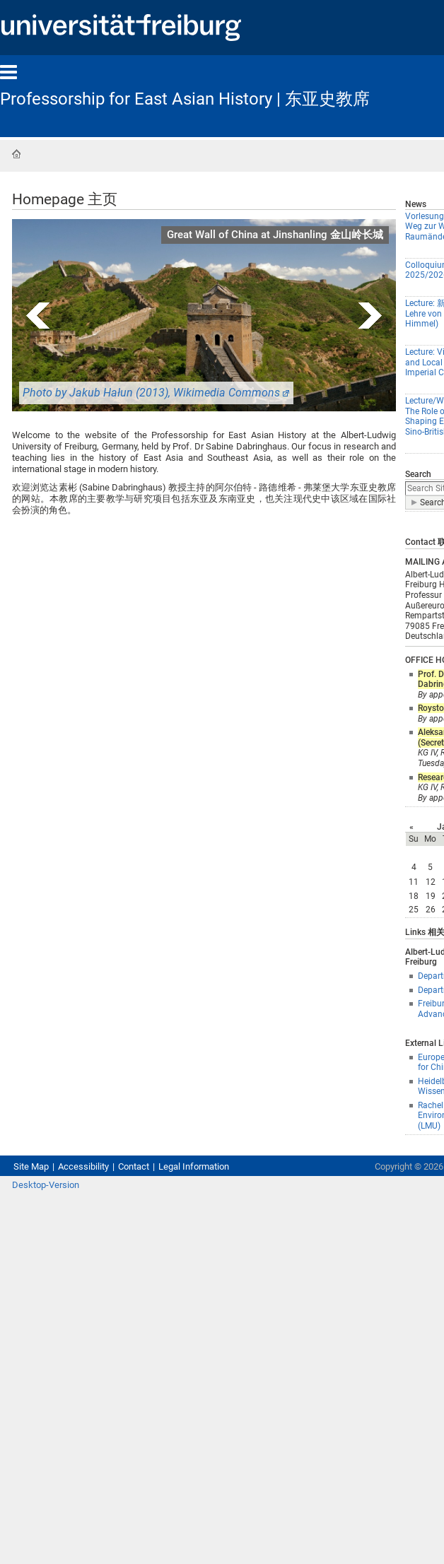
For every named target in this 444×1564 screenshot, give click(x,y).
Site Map (31, 1166)
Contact (133, 1166)
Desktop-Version (45, 1185)
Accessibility (83, 1166)
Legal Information (193, 1166)
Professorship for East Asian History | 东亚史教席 (185, 99)
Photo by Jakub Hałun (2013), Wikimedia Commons (151, 392)
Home (16, 154)
